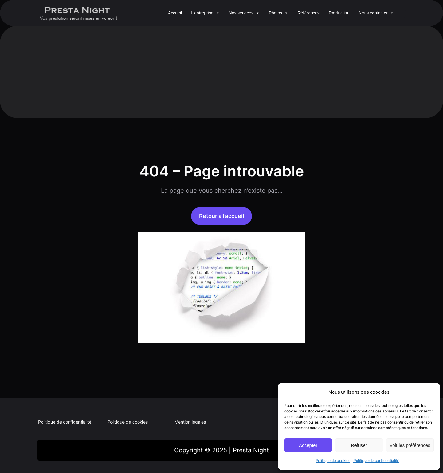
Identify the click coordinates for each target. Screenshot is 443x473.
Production (339, 12)
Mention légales (190, 421)
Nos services (244, 13)
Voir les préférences (409, 445)
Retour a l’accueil (221, 216)
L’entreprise (205, 13)
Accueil (175, 12)
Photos (279, 13)
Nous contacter (376, 13)
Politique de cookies (333, 460)
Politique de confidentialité (376, 460)
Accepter (308, 445)
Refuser (359, 445)
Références (308, 12)
